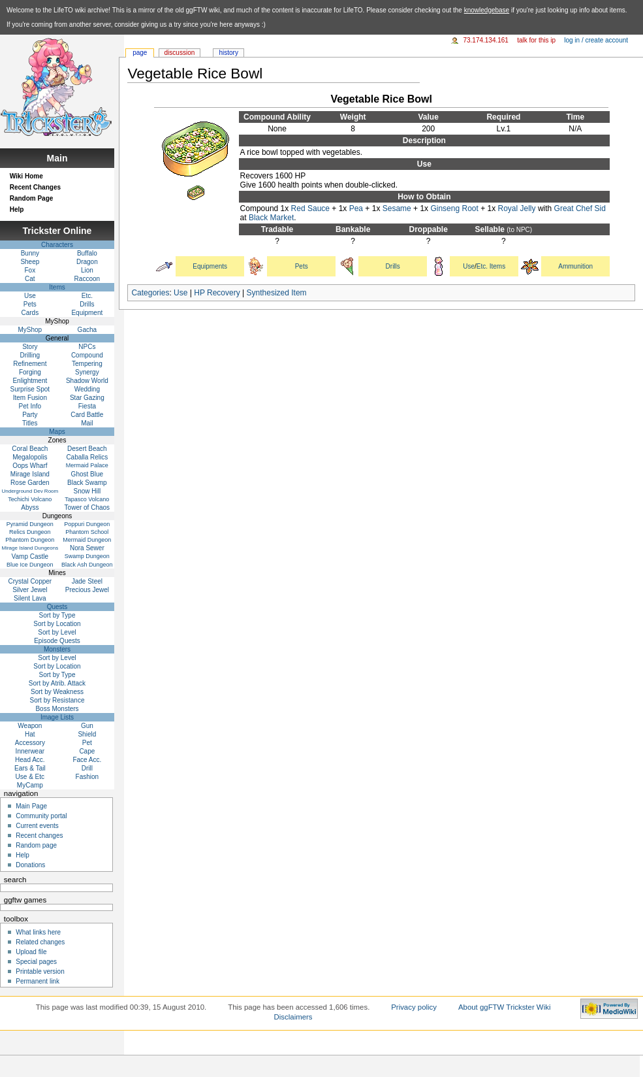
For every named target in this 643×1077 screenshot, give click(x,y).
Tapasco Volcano (87, 499)
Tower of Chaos (87, 507)
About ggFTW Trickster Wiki (504, 1007)
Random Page (32, 198)
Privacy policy (414, 1007)
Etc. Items (491, 266)
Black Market (271, 217)
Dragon (87, 261)
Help (17, 209)
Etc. (87, 295)
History (228, 52)
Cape (87, 751)
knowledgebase (487, 10)
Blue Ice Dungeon (30, 564)
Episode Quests (57, 640)
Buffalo (87, 253)
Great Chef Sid (580, 208)
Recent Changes (35, 187)
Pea (356, 208)
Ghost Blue (87, 474)
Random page (36, 845)
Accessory (30, 742)
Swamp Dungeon (87, 556)
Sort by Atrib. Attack (57, 683)
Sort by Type (57, 615)
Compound (87, 355)
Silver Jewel (29, 589)
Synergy (87, 372)
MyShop (30, 329)
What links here (38, 932)
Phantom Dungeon (29, 540)
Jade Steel (87, 581)
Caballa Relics (87, 457)
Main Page (31, 806)
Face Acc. (86, 759)
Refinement (29, 363)
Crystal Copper (30, 581)
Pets (301, 266)
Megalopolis (29, 457)
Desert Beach (87, 448)
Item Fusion (30, 397)
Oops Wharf (29, 465)
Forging (30, 372)
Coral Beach (30, 448)
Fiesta (87, 406)
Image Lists (57, 717)
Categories (150, 292)
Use (469, 266)
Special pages (36, 961)
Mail (87, 423)
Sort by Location (56, 623)
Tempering (87, 363)
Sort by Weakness (57, 691)
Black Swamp (87, 482)
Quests (57, 606)
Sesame (397, 208)
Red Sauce (310, 208)
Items (57, 287)
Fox (30, 270)
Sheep (29, 261)
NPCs (86, 346)
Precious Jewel (87, 589)
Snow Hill (87, 491)
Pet (87, 742)
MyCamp (30, 785)
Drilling (30, 355)
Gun (87, 725)
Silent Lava (30, 598)
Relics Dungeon (30, 532)
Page (140, 52)
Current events (37, 825)
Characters (57, 244)
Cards (30, 312)
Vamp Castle (30, 556)
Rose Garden (29, 482)
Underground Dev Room (29, 491)
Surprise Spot (30, 389)
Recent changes (39, 835)
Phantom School (86, 532)
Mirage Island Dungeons (29, 548)
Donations (30, 865)
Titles (30, 423)
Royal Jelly (517, 208)
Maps (57, 431)
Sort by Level (57, 632)
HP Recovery (217, 292)
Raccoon (87, 278)
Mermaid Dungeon (87, 540)
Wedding (87, 389)
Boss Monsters (56, 708)
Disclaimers (293, 1017)
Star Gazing (87, 397)
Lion (87, 270)
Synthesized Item (277, 292)
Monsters (57, 649)
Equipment (86, 312)
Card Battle (87, 414)
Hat (30, 734)
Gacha (87, 329)
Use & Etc (30, 776)
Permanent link (37, 981)
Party (29, 414)
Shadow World (87, 380)
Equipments (210, 266)
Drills (393, 266)
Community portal (41, 816)
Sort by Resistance (57, 700)
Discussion (180, 52)
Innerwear (30, 751)
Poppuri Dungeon (87, 524)
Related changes (40, 942)
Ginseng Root (454, 208)
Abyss (30, 507)
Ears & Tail (30, 768)
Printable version (40, 971)
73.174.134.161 (486, 40)
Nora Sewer (87, 548)
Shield (87, 734)
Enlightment (29, 380)
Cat (30, 278)
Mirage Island (30, 474)
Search (15, 880)
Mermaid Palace (87, 465)
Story (29, 346)
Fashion (87, 776)
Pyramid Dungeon (30, 524)
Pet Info (30, 406)
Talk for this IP (536, 40)
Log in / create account (596, 40)
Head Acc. (30, 759)
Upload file (31, 951)
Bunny (30, 253)
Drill (87, 768)
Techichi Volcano (30, 499)
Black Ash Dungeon (87, 564)
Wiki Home (26, 176)
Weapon (30, 725)
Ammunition (575, 266)
